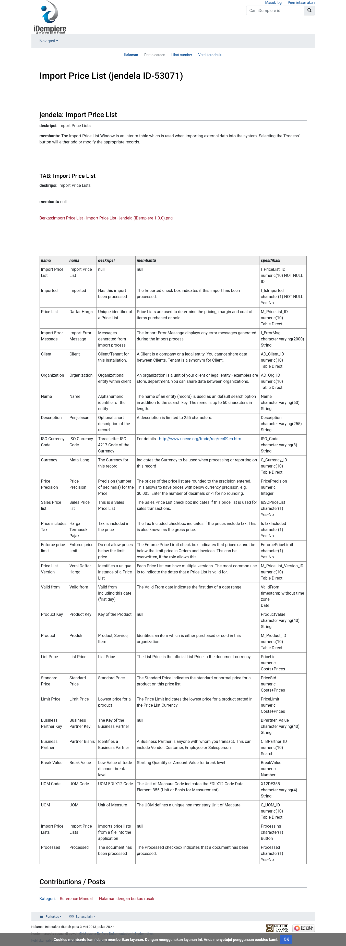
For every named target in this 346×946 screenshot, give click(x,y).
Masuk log (273, 3)
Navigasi (47, 41)
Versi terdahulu (210, 55)
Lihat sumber (181, 55)
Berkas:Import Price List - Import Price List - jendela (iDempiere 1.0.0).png (106, 218)
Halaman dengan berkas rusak (126, 898)
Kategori (47, 898)
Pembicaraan (154, 55)
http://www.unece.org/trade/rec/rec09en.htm (200, 438)
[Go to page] (309, 10)
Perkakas (52, 916)
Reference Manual (76, 898)
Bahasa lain (84, 916)
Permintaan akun (301, 3)
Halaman (131, 55)
